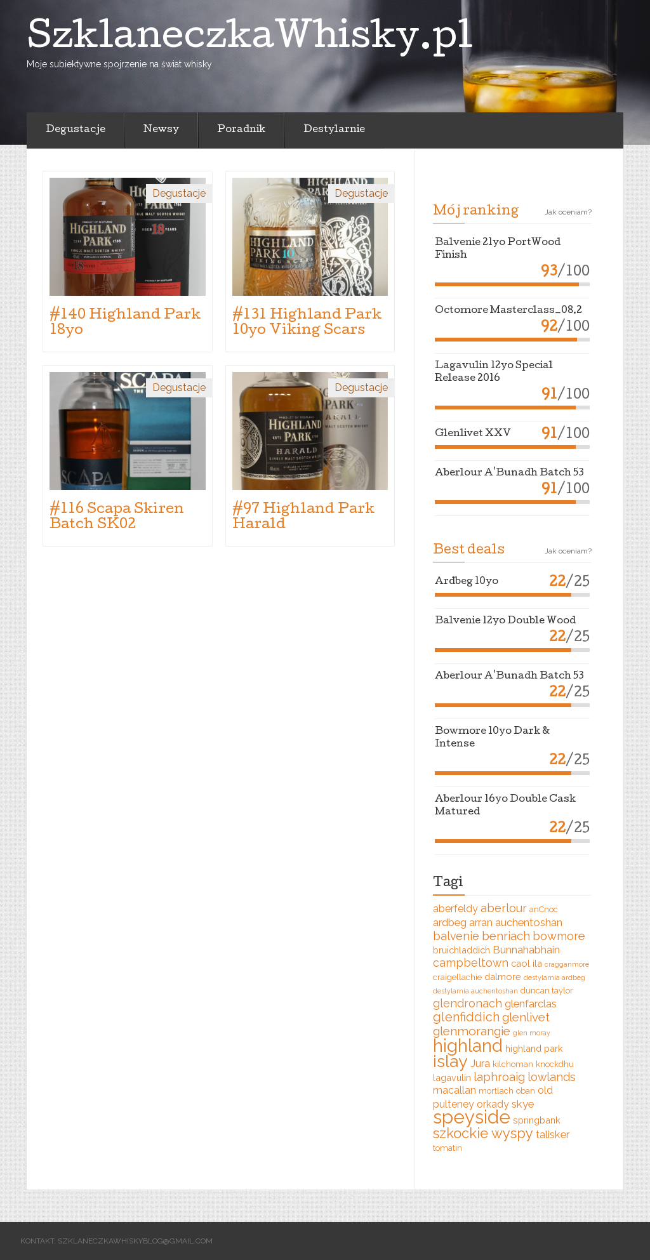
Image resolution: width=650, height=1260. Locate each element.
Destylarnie (334, 130)
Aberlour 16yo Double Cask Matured (505, 806)
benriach (506, 936)
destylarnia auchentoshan (475, 991)
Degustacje (75, 130)
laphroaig (499, 1077)
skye (523, 1104)
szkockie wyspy (483, 1133)
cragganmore (567, 964)
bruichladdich (461, 950)
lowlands (551, 1077)
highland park (534, 1048)
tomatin (447, 1148)
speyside (471, 1117)
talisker (552, 1134)
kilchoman (513, 1064)
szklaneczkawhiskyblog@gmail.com (135, 1241)
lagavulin (452, 1077)
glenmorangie (471, 1031)
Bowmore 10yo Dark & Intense (492, 738)
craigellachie (457, 977)
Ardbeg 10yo (466, 582)
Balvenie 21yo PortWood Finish (497, 249)
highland (468, 1045)
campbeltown (470, 962)
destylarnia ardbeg (554, 977)
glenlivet (526, 1017)
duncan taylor (547, 990)
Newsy (161, 130)
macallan (454, 1090)
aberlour (504, 908)
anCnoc (543, 909)
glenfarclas (531, 1003)
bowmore (559, 936)
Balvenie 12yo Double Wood (505, 621)
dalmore (502, 976)
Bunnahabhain (526, 949)
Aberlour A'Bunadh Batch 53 (509, 473)
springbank (536, 1120)
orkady (493, 1104)
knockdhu (555, 1064)
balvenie (456, 936)
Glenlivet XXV (473, 434)
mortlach (496, 1091)
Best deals (469, 551)
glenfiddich (466, 1017)
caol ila (526, 963)
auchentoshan (528, 922)
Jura (480, 1063)
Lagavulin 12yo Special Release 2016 (494, 372)
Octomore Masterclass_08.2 (508, 311)
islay (450, 1061)
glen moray (531, 1033)
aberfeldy (455, 909)
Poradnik (241, 130)
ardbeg (450, 922)
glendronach (467, 1003)
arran (481, 922)
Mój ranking (476, 212)
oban (525, 1091)
